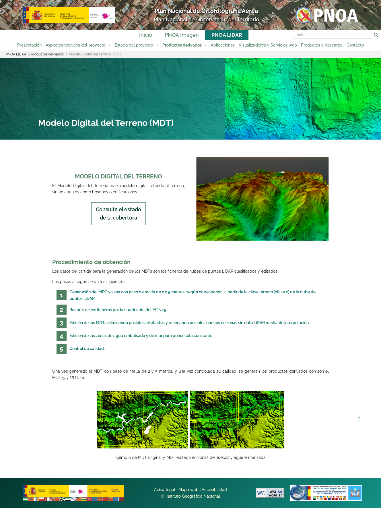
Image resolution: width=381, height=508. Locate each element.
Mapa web (188, 489)
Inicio (145, 35)
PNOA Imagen (182, 35)
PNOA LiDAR (226, 35)
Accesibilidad (214, 489)
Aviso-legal (164, 489)
